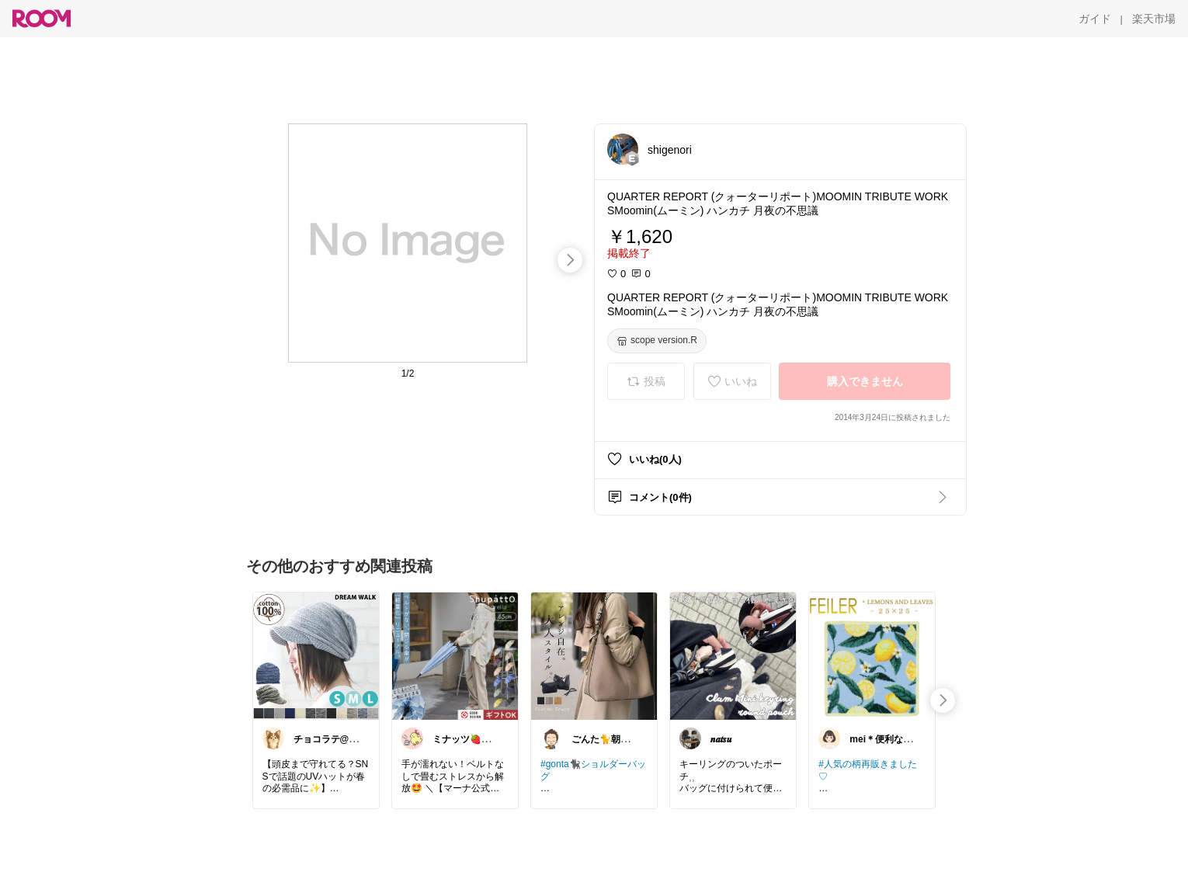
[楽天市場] (1154, 19)
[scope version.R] (657, 340)
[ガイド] (1095, 19)
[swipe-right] (570, 260)
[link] (316, 655)
